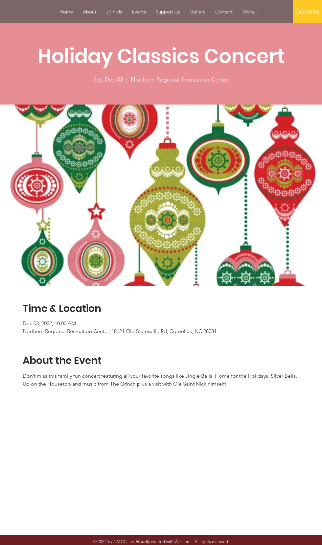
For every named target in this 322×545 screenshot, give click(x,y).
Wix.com (182, 541)
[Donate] (307, 11)
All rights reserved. (211, 541)
